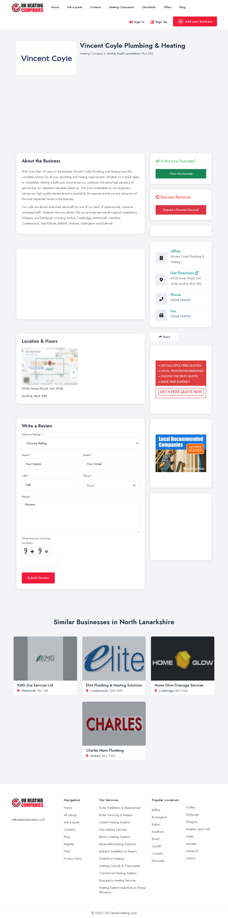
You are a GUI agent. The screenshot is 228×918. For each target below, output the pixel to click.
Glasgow (192, 822)
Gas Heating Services (113, 829)
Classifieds (149, 7)
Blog (183, 7)
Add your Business (194, 21)
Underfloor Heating (111, 858)
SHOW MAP (49, 366)
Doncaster (158, 861)
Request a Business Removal (181, 210)
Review (26, 497)
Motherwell (29, 690)
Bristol (156, 839)
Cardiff (156, 846)
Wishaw (95, 756)
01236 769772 (181, 316)
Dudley (190, 807)
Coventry (157, 853)
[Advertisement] (80, 284)
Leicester (191, 843)
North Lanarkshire (128, 53)
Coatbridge (166, 690)
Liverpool (192, 851)
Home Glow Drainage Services (179, 685)
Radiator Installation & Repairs (118, 851)
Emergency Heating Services (117, 880)
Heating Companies (121, 7)
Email (86, 455)
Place (86, 476)
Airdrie (111, 53)
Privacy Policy (73, 858)
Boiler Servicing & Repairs (115, 815)
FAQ (67, 851)
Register (69, 844)
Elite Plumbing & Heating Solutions (114, 685)
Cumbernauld (99, 690)
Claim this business (181, 173)
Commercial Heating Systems (117, 873)
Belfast (156, 810)
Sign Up (159, 22)
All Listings (70, 815)
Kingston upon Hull (198, 829)
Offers (168, 7)
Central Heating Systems (114, 822)
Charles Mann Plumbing (105, 750)
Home (55, 7)
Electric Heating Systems (114, 837)
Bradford (158, 832)
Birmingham (159, 817)
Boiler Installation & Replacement (120, 808)
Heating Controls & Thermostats (119, 866)
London (191, 858)
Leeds (189, 836)
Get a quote (74, 7)
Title (24, 476)
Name (25, 455)
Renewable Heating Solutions (117, 844)
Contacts (95, 7)
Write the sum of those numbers (36, 540)
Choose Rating (31, 434)
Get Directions (185, 273)
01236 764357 (181, 300)
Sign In (136, 22)
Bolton (156, 824)
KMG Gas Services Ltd (35, 685)
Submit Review (38, 577)
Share (164, 337)
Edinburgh (192, 814)
